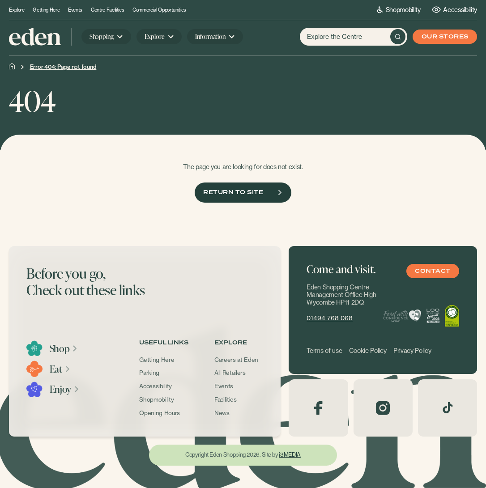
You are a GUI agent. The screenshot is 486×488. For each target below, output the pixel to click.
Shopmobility (399, 9)
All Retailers (230, 372)
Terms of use (324, 351)
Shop (64, 348)
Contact (432, 271)
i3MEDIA (289, 454)
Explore (17, 10)
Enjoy (65, 389)
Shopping (102, 36)
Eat (60, 369)
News (222, 412)
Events (75, 10)
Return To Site (242, 192)
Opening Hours (159, 412)
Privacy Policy (412, 351)
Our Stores (445, 37)
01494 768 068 (330, 318)
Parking (149, 372)
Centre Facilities (107, 10)
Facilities (225, 399)
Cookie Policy (368, 351)
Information (210, 36)
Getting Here (46, 10)
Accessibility (454, 9)
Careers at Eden (236, 359)
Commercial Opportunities (159, 10)
